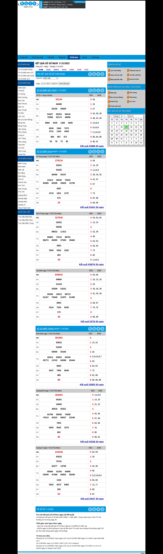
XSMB (45, 2)
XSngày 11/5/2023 (56, 58)
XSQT (86, 61)
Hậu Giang (22, 121)
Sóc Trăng (22, 130)
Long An (21, 127)
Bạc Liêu (21, 92)
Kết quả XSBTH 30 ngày (91, 256)
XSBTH (56, 61)
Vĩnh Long (22, 143)
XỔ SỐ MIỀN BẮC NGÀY (47, 82)
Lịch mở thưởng (115, 62)
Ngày (46, 58)
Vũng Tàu (21, 146)
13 (136, 119)
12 (131, 119)
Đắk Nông (22, 168)
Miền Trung (22, 155)
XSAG (48, 61)
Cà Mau (70, 5)
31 (122, 130)
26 (131, 127)
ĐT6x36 (58, 2)
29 (112, 130)
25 (126, 127)
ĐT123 (50, 2)
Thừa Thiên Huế (24, 200)
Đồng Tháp (61, 5)
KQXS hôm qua (80, 2)
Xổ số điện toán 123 (25, 64)
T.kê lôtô (50, 49)
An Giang (21, 86)
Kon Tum (21, 177)
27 (136, 127)
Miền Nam (22, 79)
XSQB (79, 61)
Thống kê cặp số (134, 62)
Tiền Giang (22, 133)
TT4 (64, 2)
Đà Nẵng (21, 165)
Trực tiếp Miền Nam (25, 212)
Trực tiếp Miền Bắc (25, 208)
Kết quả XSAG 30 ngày (92, 199)
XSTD (38, 87)
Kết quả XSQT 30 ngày (92, 490)
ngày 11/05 (47, 148)
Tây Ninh (21, 136)
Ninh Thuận (22, 181)
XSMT (45, 7)
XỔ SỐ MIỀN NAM (44, 143)
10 (122, 119)
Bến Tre (21, 99)
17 (122, 123)
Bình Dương (22, 89)
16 (117, 123)
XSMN (45, 5)
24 (122, 127)
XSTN (64, 61)
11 (126, 119)
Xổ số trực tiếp (37, 49)
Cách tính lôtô (134, 71)
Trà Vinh (21, 140)
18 (126, 123)
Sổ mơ (84, 49)
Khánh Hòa (22, 174)
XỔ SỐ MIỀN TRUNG (45, 320)
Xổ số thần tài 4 (24, 71)
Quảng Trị (21, 196)
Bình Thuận (22, 102)
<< (111, 108)
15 (112, 123)
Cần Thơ (21, 108)
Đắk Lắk (21, 161)
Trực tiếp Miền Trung (25, 215)
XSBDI (71, 61)
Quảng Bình (22, 187)
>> (125, 108)
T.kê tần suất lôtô (135, 67)
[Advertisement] (81, 27)
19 (131, 123)
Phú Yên (64, 7)
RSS (142, 545)
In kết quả (95, 49)
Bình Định (21, 158)
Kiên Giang (22, 124)
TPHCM (21, 82)
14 (141, 119)
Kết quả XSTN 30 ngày (92, 313)
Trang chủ (23, 49)
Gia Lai (20, 171)
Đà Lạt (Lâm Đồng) (25, 111)
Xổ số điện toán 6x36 (26, 67)
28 (141, 127)
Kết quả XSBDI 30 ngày (92, 376)
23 (117, 127)
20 (136, 123)
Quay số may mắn (116, 67)
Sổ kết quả (74, 49)
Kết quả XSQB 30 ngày (92, 433)
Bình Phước (22, 95)
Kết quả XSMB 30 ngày (92, 138)
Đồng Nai (21, 114)
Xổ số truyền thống (25, 61)
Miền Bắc (113, 84)
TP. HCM (51, 5)
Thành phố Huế (54, 7)
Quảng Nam (22, 193)
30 (117, 130)
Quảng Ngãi (22, 190)
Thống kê (61, 49)
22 (112, 127)
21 (141, 123)
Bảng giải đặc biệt (116, 71)
